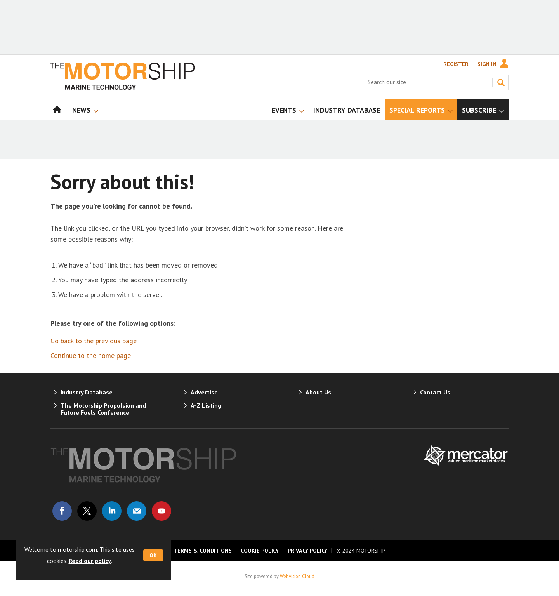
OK (153, 555)
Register (456, 64)
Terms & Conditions (203, 550)
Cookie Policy (260, 550)
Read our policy (90, 561)
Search (501, 82)
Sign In (487, 64)
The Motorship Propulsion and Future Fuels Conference (103, 408)
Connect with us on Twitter (87, 511)
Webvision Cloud (297, 576)
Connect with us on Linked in (112, 511)
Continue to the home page (90, 355)
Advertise (204, 392)
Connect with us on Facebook (62, 511)
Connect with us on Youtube (161, 511)
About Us (318, 392)
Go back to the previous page (93, 340)
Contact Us (435, 392)
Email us (137, 511)
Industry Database (87, 392)
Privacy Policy (307, 550)
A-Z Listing (206, 405)
